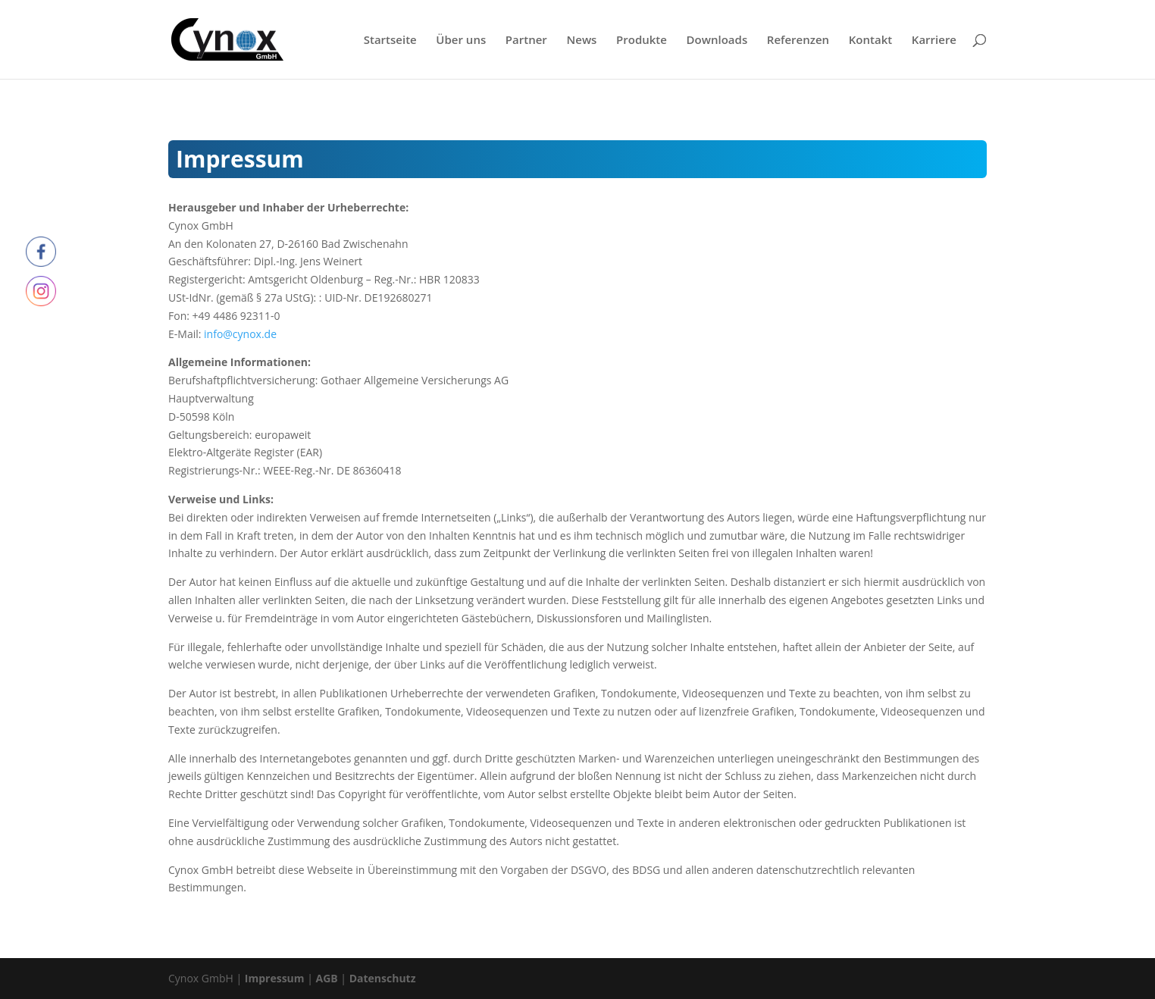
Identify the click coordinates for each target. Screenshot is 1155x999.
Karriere (934, 40)
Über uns (461, 40)
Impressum (275, 978)
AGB (327, 978)
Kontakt (870, 40)
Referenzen (798, 40)
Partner (526, 40)
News (581, 40)
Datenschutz (382, 978)
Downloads (717, 40)
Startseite (390, 40)
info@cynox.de (240, 334)
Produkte (641, 40)
